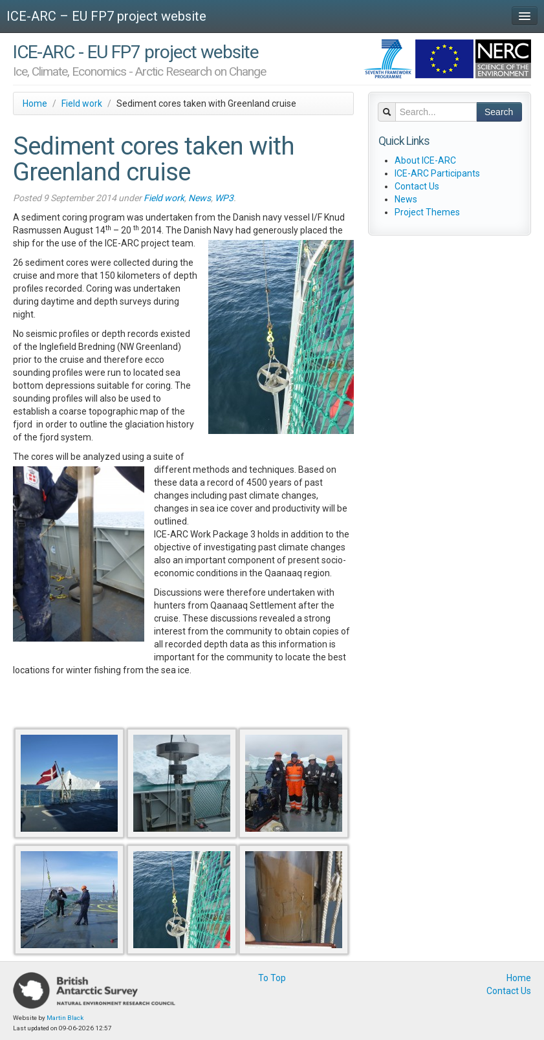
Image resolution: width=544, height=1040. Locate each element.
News (199, 198)
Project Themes (427, 212)
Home (35, 103)
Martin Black (65, 1017)
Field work (81, 103)
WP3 (224, 198)
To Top (272, 978)
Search (498, 112)
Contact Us (417, 186)
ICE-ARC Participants (437, 173)
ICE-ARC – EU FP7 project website (106, 16)
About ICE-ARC (425, 160)
